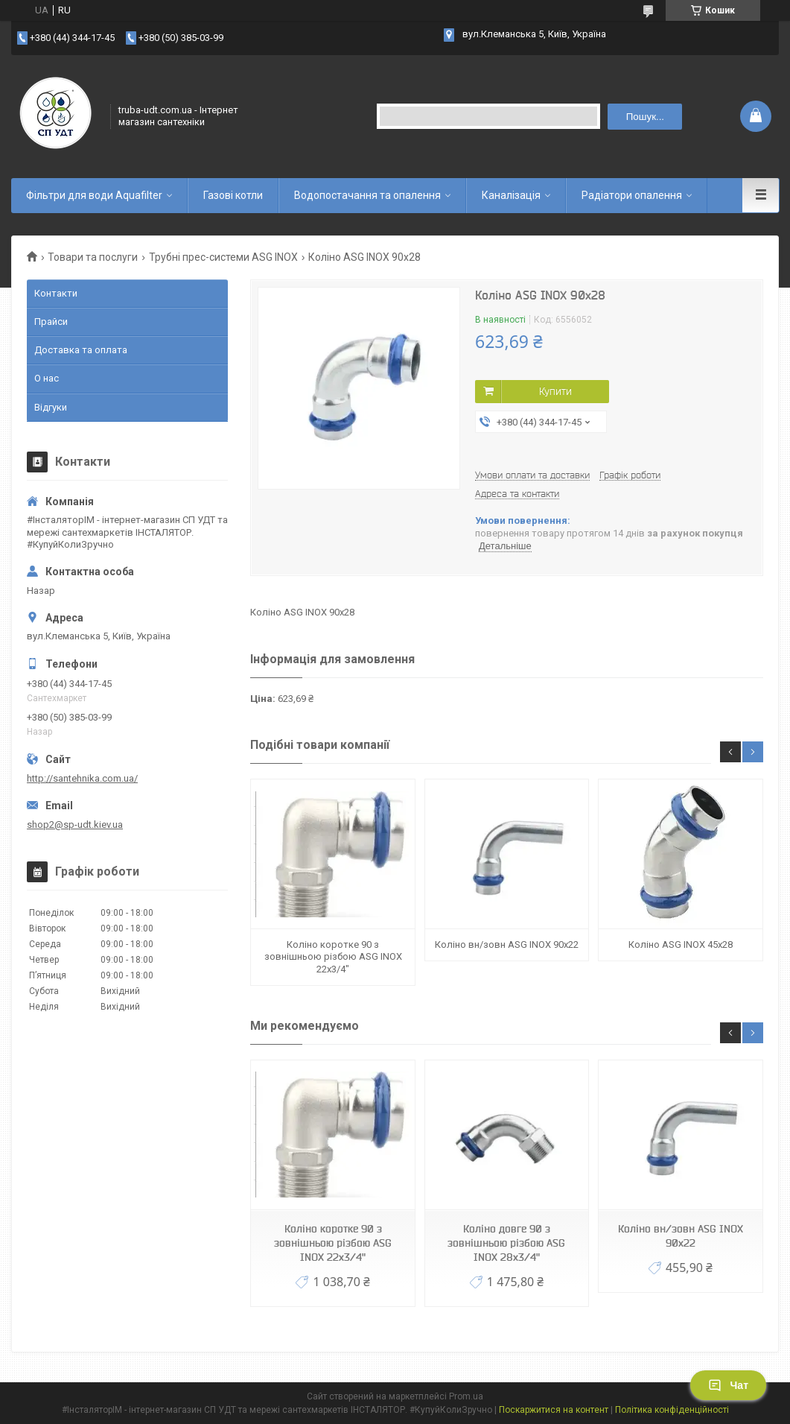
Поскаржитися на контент (553, 1410)
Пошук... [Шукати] (645, 116)
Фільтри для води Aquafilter (94, 195)
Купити (555, 391)
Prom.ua (466, 1396)
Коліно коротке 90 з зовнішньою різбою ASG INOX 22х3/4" (333, 957)
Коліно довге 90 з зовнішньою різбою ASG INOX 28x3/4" (506, 1243)
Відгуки (50, 407)
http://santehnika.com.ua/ (82, 778)
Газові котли (233, 195)
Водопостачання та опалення (367, 195)
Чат (728, 1385)
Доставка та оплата (80, 349)
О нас (46, 378)
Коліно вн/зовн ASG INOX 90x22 (507, 944)
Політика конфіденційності (672, 1410)
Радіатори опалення (632, 195)
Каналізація (511, 195)
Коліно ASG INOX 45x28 (680, 944)
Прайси (51, 321)
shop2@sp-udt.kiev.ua (75, 824)
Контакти (55, 293)
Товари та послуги (93, 257)
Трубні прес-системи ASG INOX (223, 257)
